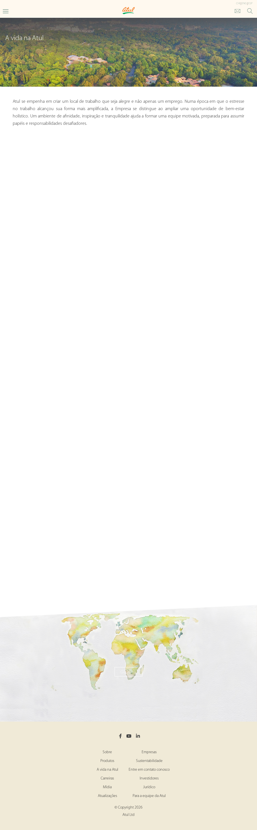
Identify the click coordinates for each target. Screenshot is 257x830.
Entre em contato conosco (149, 770)
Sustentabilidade (149, 761)
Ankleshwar (128, 314)
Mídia (107, 787)
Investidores (149, 778)
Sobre (107, 752)
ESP (250, 3)
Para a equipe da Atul (149, 796)
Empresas (149, 752)
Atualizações (107, 796)
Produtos (107, 761)
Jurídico (149, 787)
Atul (129, 186)
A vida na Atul (107, 770)
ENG (244, 3)
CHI (238, 3)
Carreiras (107, 778)
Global (128, 672)
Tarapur (128, 433)
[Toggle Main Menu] (5, 11)
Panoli (128, 558)
